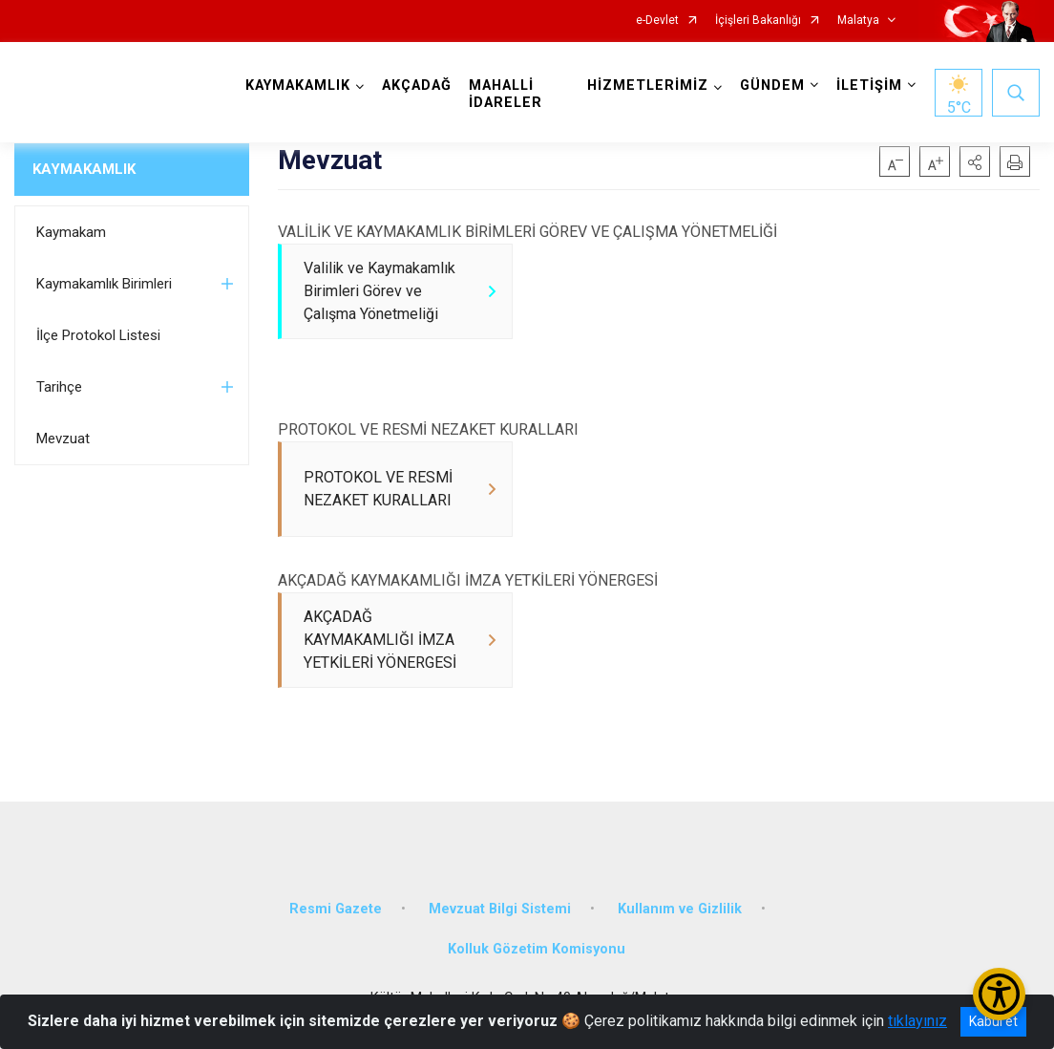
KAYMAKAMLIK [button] (297, 85)
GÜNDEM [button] (772, 85)
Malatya (858, 20)
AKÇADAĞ (417, 85)
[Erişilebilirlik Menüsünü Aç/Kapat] (999, 994)
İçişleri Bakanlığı (758, 20)
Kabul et (993, 1021)
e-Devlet (657, 20)
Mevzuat (63, 438)
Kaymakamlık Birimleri (104, 283)
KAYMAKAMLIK (84, 169)
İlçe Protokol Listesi (98, 335)
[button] (974, 161)
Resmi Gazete (335, 910)
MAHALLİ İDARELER (505, 94)
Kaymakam (71, 232)
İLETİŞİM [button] (869, 85)
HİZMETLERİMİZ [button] (647, 85)
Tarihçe (59, 387)
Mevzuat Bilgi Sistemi (500, 910)
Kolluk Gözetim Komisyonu (536, 950)
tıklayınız (917, 1021)
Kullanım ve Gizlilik (680, 910)
